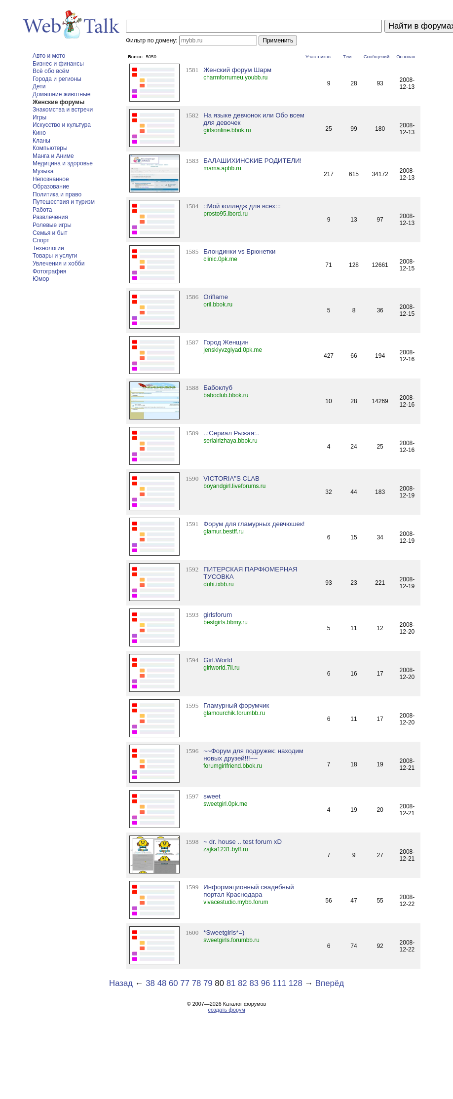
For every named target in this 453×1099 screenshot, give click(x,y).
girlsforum (217, 614)
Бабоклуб (217, 387)
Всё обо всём (51, 71)
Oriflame (215, 297)
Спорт (41, 240)
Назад (121, 983)
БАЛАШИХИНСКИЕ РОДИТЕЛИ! (252, 160)
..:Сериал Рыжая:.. (231, 433)
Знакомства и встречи (63, 109)
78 (196, 983)
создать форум (226, 1010)
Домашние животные (62, 94)
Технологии (48, 248)
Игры (39, 117)
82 (242, 983)
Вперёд (329, 983)
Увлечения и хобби (58, 263)
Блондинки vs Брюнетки (239, 251)
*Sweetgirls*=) (223, 932)
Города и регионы (57, 79)
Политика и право (57, 194)
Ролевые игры (52, 225)
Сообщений (376, 56)
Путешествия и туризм (64, 201)
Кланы (41, 140)
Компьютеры (50, 148)
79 (208, 983)
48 (162, 983)
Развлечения (50, 217)
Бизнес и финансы (58, 63)
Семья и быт (50, 232)
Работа (42, 209)
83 (254, 983)
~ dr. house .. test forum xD (242, 841)
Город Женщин (225, 342)
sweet (211, 796)
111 (279, 983)
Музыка (43, 171)
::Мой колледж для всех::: (242, 206)
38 (150, 983)
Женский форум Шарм (237, 70)
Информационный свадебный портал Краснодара (248, 890)
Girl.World (217, 660)
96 (265, 983)
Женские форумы (58, 102)
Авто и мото (49, 55)
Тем (347, 56)
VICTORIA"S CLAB (231, 478)
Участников (318, 56)
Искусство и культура (62, 124)
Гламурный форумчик (236, 705)
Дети (39, 86)
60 (173, 983)
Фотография (49, 271)
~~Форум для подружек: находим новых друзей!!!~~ (253, 754)
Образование (51, 186)
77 (184, 983)
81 (231, 983)
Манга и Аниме (53, 155)
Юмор (41, 278)
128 (295, 983)
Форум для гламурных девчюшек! (253, 524)
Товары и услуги (55, 255)
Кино (39, 132)
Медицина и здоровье (63, 163)
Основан (405, 56)
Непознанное (51, 179)
